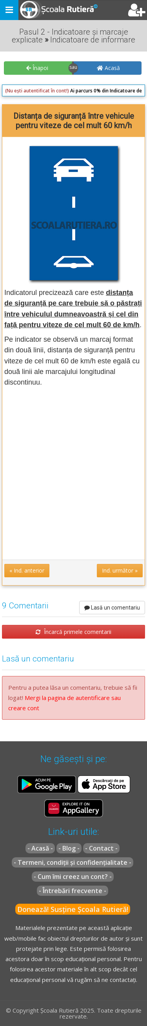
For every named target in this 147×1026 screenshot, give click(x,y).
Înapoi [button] (37, 68)
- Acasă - (40, 848)
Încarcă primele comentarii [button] (73, 631)
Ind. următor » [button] (120, 570)
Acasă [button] (108, 68)
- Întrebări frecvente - (72, 890)
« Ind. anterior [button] (26, 570)
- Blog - (69, 848)
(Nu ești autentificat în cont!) (37, 90)
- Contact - (101, 848)
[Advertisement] (73, 473)
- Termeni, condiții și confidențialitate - (72, 862)
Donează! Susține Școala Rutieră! (72, 909)
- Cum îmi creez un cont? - (73, 876)
